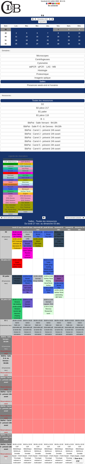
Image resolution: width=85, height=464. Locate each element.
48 (6, 29)
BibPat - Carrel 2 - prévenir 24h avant (6, 394)
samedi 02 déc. (69, 229)
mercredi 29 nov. (38, 229)
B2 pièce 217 (6, 260)
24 (79, 40)
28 (48, 44)
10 (79, 33)
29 (58, 44)
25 (16, 44)
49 (6, 33)
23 (69, 40)
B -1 (6, 320)
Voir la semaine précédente (11, 217)
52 (6, 44)
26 (27, 44)
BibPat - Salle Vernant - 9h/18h (6, 339)
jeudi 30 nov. (48, 227)
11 (16, 37)
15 (58, 37)
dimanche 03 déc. (80, 229)
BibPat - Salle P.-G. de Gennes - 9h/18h (6, 359)
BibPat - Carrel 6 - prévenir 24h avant (6, 446)
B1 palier (6, 276)
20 (37, 40)
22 (58, 40)
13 (37, 37)
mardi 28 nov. (28, 227)
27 (37, 44)
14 (48, 37)
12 (27, 37)
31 (79, 44)
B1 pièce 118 (6, 299)
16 (69, 37)
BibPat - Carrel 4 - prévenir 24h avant (6, 423)
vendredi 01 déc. (58, 229)
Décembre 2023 (42, 19)
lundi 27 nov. (17, 227)
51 (6, 40)
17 (79, 37)
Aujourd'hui (42, 22)
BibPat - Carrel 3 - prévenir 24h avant (6, 408)
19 (27, 40)
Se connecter (53, 6)
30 (69, 44)
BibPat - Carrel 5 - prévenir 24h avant (6, 437)
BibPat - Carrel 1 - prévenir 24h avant (6, 380)
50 (6, 37)
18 (16, 40)
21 (48, 40)
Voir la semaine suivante (74, 217)
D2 (6, 232)
